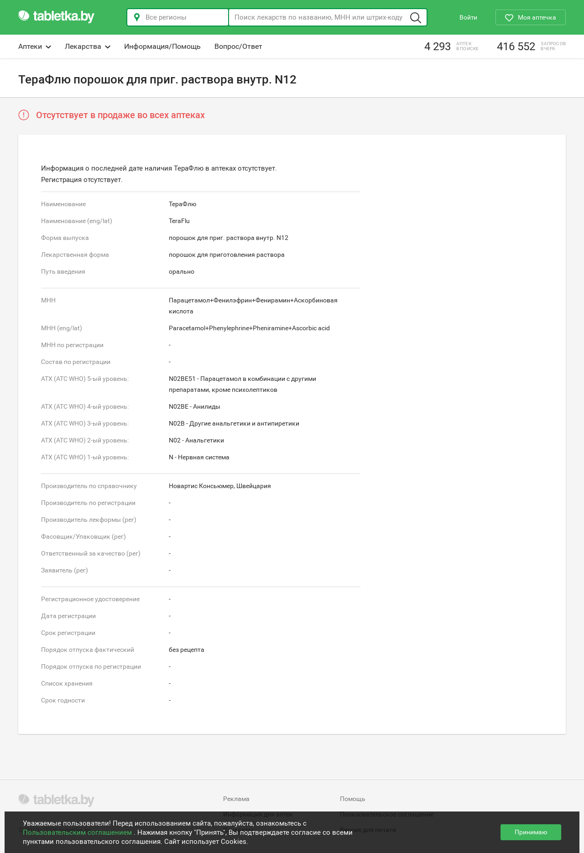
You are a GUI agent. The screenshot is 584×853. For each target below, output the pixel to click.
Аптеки (34, 46)
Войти (468, 17)
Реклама (236, 798)
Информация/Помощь (162, 46)
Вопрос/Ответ (238, 46)
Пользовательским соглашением (78, 832)
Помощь (352, 798)
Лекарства (87, 46)
